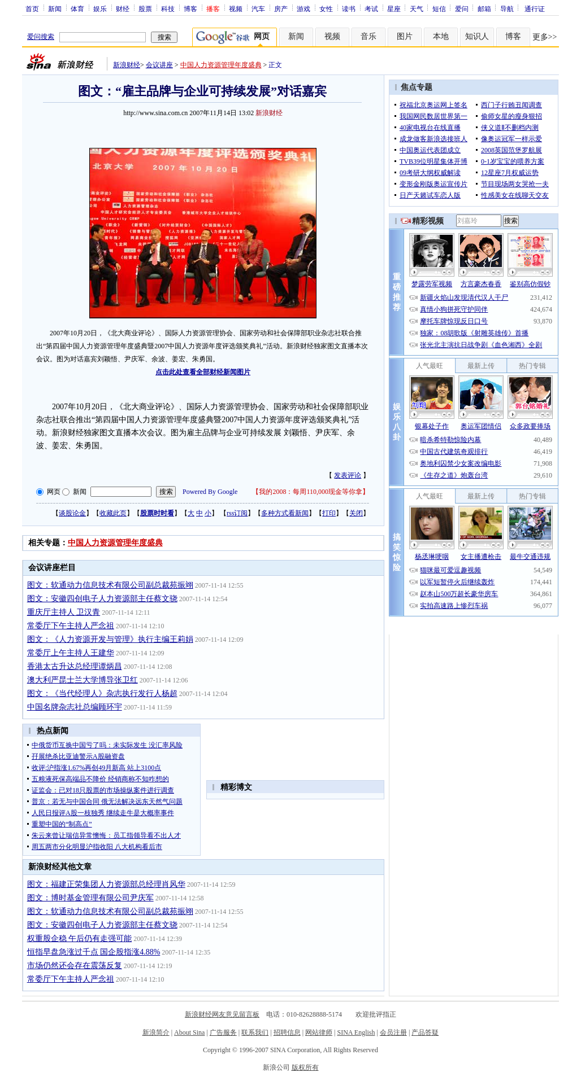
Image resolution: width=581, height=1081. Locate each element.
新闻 (55, 8)
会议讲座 (159, 65)
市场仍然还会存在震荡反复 (74, 965)
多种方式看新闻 (285, 513)
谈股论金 (72, 513)
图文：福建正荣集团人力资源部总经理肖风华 (106, 884)
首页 (32, 8)
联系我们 (254, 1032)
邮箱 (484, 8)
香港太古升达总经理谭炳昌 (74, 666)
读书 (348, 8)
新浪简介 (156, 1032)
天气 (416, 8)
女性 (326, 8)
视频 (235, 8)
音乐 (368, 36)
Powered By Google (210, 492)
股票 (145, 8)
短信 (439, 8)
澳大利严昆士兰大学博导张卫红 (82, 680)
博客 (190, 8)
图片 (405, 36)
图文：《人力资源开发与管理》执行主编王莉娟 (110, 639)
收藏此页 (113, 513)
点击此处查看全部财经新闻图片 (202, 372)
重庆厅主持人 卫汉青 (64, 612)
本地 (441, 36)
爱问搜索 (40, 37)
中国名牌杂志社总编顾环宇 (74, 707)
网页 (53, 492)
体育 (77, 8)
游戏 (303, 8)
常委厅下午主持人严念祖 (70, 626)
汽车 (258, 8)
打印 (329, 513)
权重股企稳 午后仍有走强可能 (79, 938)
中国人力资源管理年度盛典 (221, 65)
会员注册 (393, 1032)
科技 (168, 8)
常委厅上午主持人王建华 (70, 653)
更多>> (544, 37)
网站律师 (318, 1032)
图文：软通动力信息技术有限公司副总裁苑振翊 (110, 585)
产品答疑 (425, 1032)
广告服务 (223, 1032)
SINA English (356, 1032)
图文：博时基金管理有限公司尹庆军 (90, 898)
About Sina (189, 1032)
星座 (394, 8)
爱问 (462, 8)
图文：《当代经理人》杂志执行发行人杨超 (102, 693)
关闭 (356, 513)
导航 (507, 8)
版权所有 (305, 1067)
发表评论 (347, 475)
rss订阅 (237, 513)
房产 (281, 8)
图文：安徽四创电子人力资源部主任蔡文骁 (102, 598)
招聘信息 (287, 1032)
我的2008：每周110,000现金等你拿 (310, 492)
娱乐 (100, 8)
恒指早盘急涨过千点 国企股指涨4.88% (94, 952)
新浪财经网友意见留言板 (222, 1014)
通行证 (534, 8)
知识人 (477, 36)
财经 (122, 8)
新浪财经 (126, 65)
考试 (371, 8)
